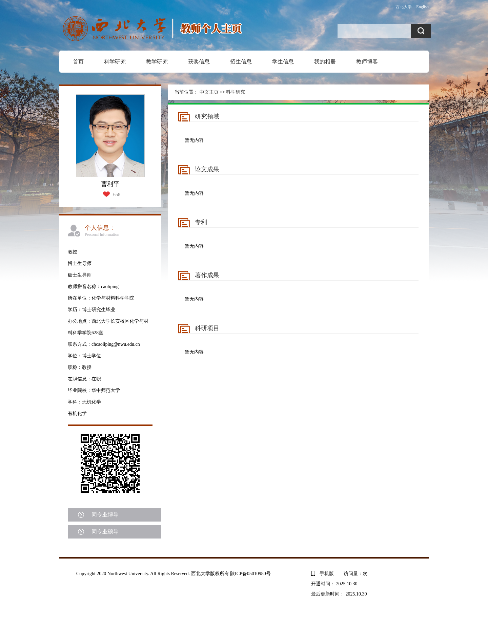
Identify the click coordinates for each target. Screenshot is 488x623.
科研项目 (207, 328)
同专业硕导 (105, 531)
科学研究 (115, 61)
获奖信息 (199, 61)
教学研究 (157, 61)
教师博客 (367, 61)
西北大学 (403, 6)
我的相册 (325, 61)
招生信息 (241, 61)
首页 (78, 61)
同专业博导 (105, 514)
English (422, 6)
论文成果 (207, 169)
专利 (201, 222)
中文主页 (209, 92)
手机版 (327, 573)
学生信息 (283, 61)
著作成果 (207, 275)
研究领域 (207, 116)
